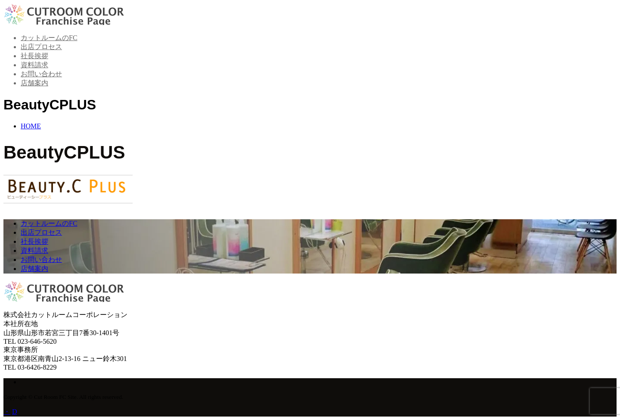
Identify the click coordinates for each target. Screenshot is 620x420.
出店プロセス (41, 46)
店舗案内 (34, 83)
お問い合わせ (41, 74)
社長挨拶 (34, 55)
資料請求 (34, 64)
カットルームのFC (49, 37)
